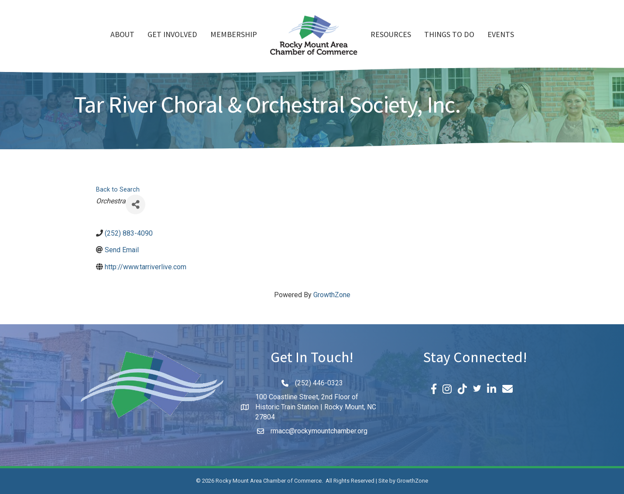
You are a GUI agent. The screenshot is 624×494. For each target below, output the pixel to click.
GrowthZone (331, 295)
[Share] (135, 204)
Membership (233, 35)
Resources (390, 35)
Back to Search (118, 189)
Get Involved (172, 35)
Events (500, 35)
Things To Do (449, 35)
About (122, 35)
